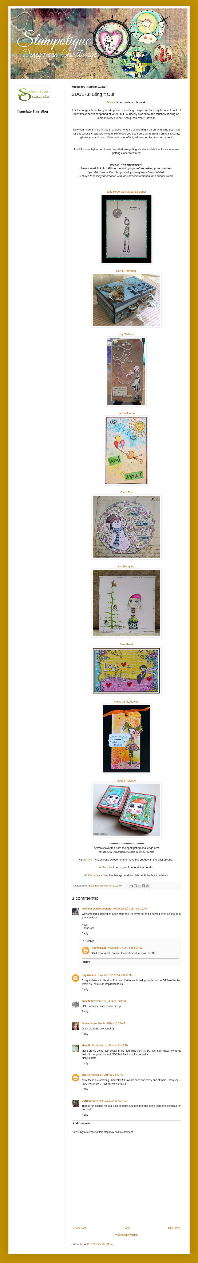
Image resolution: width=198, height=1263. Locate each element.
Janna (85, 1023)
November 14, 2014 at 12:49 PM (110, 1045)
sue (84, 1074)
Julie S (86, 1001)
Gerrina (87, 859)
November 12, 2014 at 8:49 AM (108, 1001)
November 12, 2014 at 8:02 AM (115, 975)
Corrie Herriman (126, 270)
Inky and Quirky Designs (96, 908)
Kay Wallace (126, 334)
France (111, 102)
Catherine (94, 875)
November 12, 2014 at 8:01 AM (125, 947)
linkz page (128, 168)
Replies (90, 940)
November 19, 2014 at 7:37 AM (109, 1100)
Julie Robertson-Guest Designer (126, 191)
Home (127, 1228)
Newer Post (79, 1228)
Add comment (81, 1123)
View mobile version (126, 1234)
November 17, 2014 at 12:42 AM (105, 1074)
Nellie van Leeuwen (126, 701)
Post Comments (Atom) (100, 1244)
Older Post (174, 1228)
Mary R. (86, 1045)
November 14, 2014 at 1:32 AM (107, 1023)
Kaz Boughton (126, 566)
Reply (85, 933)
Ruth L (106, 867)
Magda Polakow (126, 780)
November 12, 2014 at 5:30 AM (129, 908)
